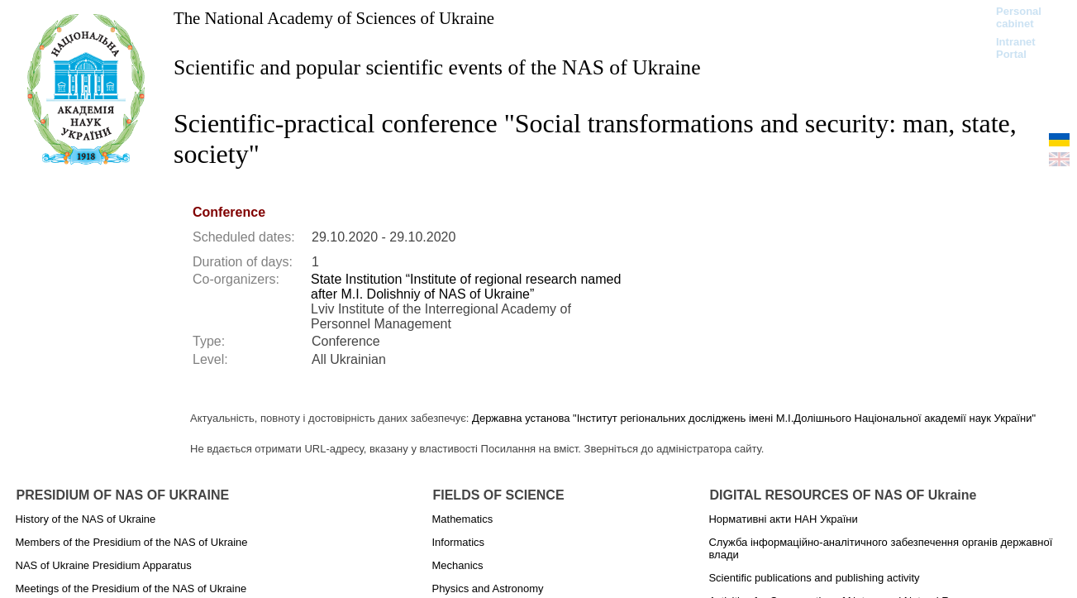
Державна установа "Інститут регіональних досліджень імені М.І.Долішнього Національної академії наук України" (754, 418)
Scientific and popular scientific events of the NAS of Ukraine (437, 67)
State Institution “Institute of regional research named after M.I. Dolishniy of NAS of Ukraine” (466, 286)
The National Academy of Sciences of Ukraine (334, 17)
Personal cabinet (1018, 17)
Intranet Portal (1016, 48)
